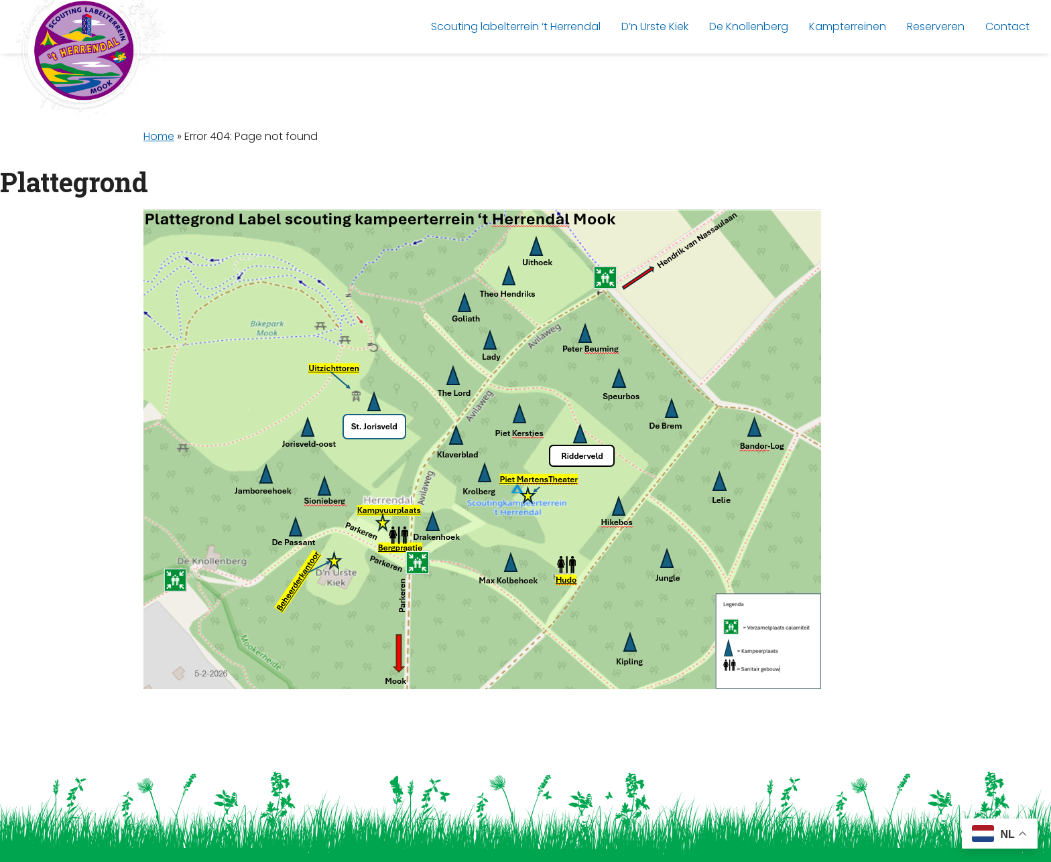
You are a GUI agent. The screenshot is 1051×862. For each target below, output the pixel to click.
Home (158, 136)
